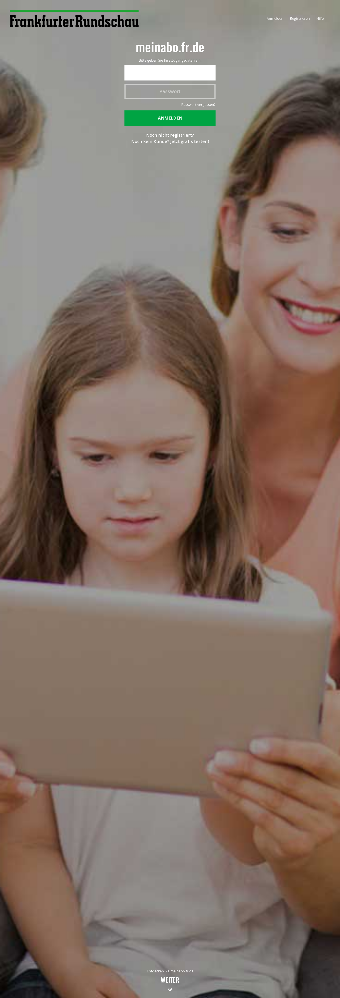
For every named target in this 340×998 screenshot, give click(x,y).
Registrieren (300, 18)
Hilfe (320, 18)
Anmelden (275, 18)
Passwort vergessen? (198, 104)
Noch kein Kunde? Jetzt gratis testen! (170, 141)
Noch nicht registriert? (170, 135)
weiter (170, 986)
